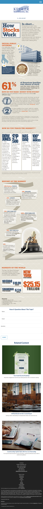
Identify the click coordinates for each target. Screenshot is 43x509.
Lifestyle (21, 483)
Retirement (21, 475)
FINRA (34, 503)
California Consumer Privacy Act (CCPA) (32, 496)
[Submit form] (4, 337)
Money (21, 482)
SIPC (36, 503)
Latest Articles (21, 484)
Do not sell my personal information (25, 497)
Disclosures (3, 501)
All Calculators (21, 487)
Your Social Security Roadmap (21, 375)
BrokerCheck (23, 488)
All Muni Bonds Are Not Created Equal (21, 413)
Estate (21, 478)
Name (3, 311)
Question (3, 326)
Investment (21, 477)
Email (3, 318)
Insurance (21, 479)
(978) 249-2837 (21, 18)
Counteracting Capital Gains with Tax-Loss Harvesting (21, 451)
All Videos (21, 485)
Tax (21, 480)
